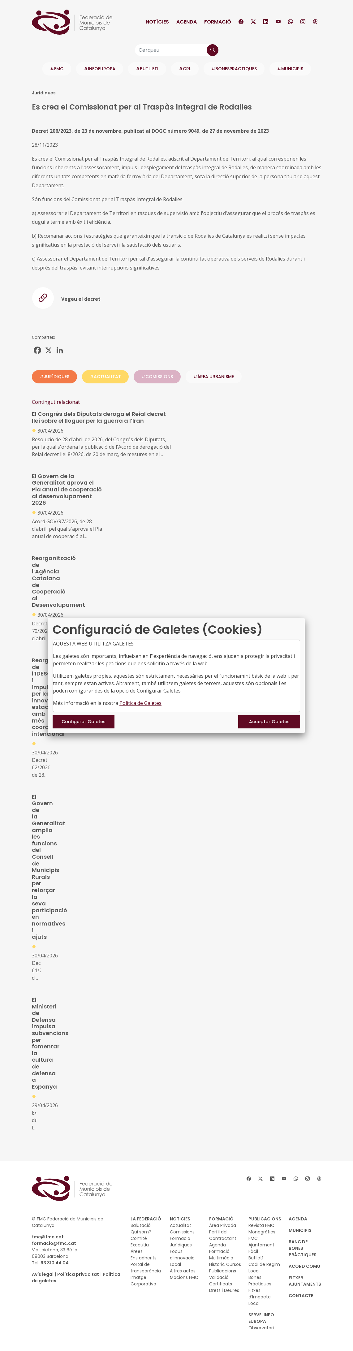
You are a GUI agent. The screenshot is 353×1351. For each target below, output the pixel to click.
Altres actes (183, 1271)
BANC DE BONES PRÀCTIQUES (302, 1248)
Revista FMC (261, 1225)
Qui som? (141, 1232)
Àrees (137, 1251)
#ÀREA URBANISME (213, 376)
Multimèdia (221, 1258)
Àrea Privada (222, 1225)
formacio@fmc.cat (54, 1243)
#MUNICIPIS (290, 69)
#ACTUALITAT (105, 376)
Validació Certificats (220, 1280)
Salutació (141, 1225)
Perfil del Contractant (222, 1235)
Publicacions (222, 1271)
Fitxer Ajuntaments (305, 1281)
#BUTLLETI (147, 69)
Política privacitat (78, 1274)
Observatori (261, 1328)
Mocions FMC (184, 1277)
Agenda (186, 21)
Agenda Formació (219, 1248)
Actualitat (180, 1225)
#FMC (56, 69)
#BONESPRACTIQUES (234, 69)
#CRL (185, 69)
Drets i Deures (224, 1290)
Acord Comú (304, 1266)
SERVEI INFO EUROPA (261, 1318)
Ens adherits (144, 1258)
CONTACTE (301, 1296)
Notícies (157, 21)
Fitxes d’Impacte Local (259, 1296)
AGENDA (298, 1219)
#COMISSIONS (157, 376)
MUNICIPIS (300, 1230)
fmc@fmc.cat (48, 1237)
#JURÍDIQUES (54, 376)
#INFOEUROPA (99, 69)
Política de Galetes (140, 703)
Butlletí (255, 1258)
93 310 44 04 (55, 1263)
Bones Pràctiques (259, 1280)
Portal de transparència (146, 1267)
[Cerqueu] (176, 50)
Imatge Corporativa (143, 1280)
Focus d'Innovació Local (182, 1257)
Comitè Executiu (140, 1241)
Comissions (182, 1232)
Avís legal (43, 1274)
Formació (217, 21)
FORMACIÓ (221, 1219)
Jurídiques (181, 1245)
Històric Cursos (225, 1264)
